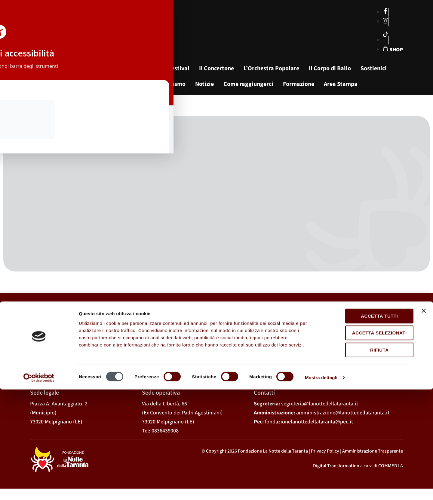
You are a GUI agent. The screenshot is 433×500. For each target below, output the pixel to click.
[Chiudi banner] (424, 421)
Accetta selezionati (367, 443)
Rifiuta (367, 460)
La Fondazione (135, 68)
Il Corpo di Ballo (330, 68)
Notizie (204, 84)
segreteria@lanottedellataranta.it (319, 409)
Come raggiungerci (248, 84)
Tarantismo (170, 84)
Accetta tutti (367, 426)
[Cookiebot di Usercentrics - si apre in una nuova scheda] (39, 488)
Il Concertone (216, 68)
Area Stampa (341, 84)
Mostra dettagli (321, 488)
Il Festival (176, 68)
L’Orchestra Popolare (271, 68)
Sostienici (374, 68)
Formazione (298, 84)
